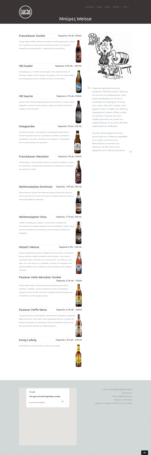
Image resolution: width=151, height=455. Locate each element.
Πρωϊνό (107, 7)
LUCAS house (118, 389)
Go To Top (144, 452)
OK (62, 401)
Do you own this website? (37, 402)
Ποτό (125, 7)
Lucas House (89, 7)
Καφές (99, 7)
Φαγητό (116, 7)
